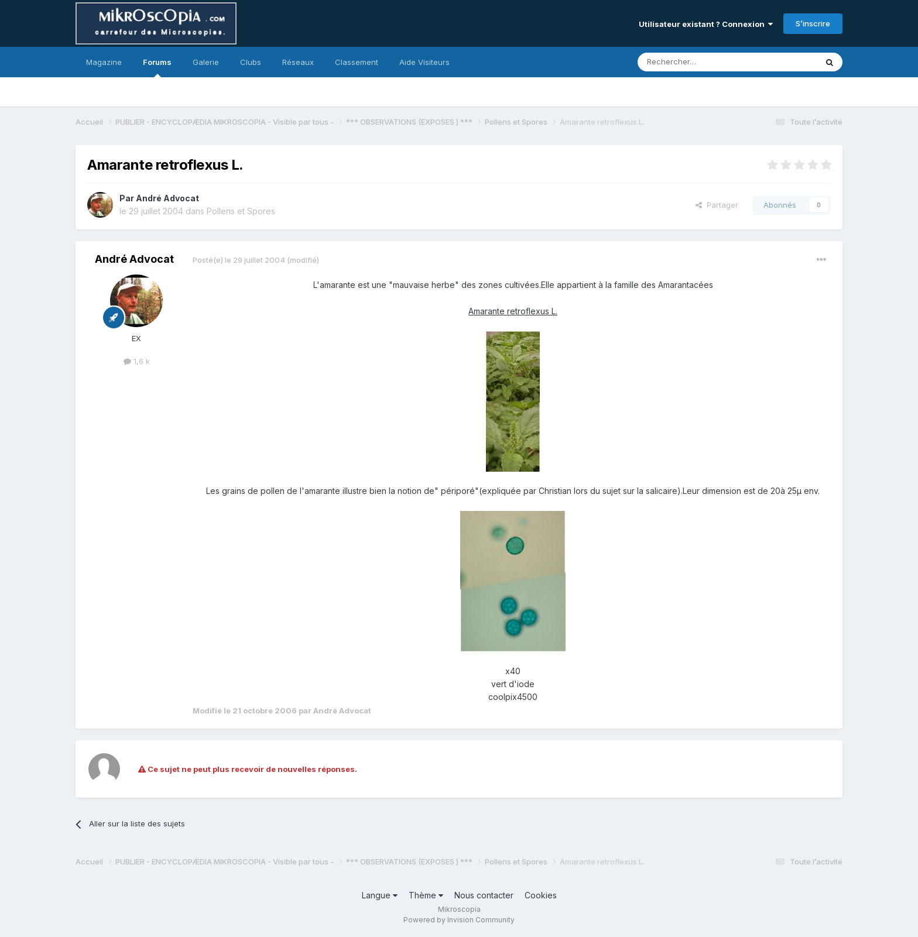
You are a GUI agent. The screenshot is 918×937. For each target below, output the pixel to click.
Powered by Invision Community (459, 919)
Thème (426, 895)
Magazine (104, 62)
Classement (356, 62)
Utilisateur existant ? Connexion (706, 24)
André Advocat (167, 198)
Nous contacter (483, 895)
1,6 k (137, 361)
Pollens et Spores (241, 211)
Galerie (206, 62)
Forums (157, 67)
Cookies (541, 895)
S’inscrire (813, 23)
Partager (717, 205)
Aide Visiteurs (424, 62)
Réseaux (298, 62)
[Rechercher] (701, 62)
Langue (380, 895)
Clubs (250, 62)
